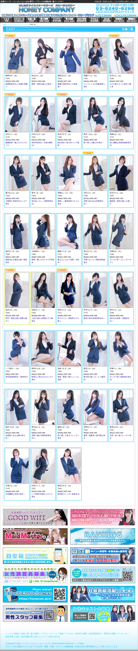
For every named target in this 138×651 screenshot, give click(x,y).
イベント (54, 633)
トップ (8, 633)
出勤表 (16, 633)
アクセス (69, 633)
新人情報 (34, 633)
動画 (61, 633)
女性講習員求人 (95, 633)
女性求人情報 (81, 633)
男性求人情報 (110, 633)
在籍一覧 (25, 633)
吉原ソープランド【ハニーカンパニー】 (33, 643)
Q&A (17, 636)
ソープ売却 (79, 643)
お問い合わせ (54, 636)
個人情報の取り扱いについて (33, 636)
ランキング (122, 633)
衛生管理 (9, 636)
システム (44, 633)
